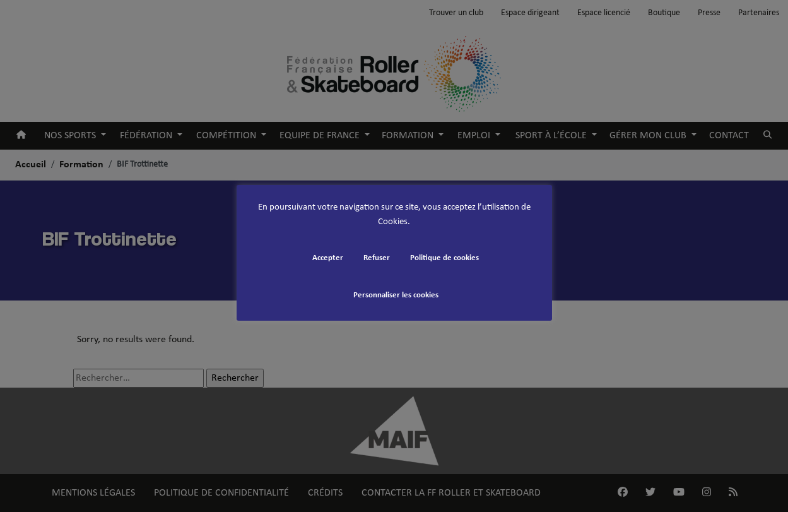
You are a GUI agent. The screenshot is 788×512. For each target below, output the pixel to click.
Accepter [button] (327, 258)
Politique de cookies (444, 258)
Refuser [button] (376, 258)
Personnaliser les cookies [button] (395, 295)
